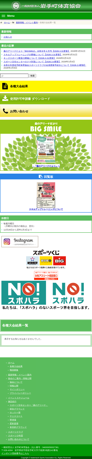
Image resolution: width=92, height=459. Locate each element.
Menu (8, 15)
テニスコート (16, 416)
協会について (16, 382)
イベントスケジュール (18, 398)
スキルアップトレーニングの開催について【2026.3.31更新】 (33, 54)
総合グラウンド (17, 409)
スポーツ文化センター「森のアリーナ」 (29, 405)
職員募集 (14, 370)
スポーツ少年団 (15, 435)
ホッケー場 (15, 412)
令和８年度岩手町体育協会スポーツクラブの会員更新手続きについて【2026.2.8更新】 (45, 65)
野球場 (13, 420)
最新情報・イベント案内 (27, 23)
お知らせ (8, 37)
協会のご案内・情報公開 (19, 378)
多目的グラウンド (18, 427)
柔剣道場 (14, 423)
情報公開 (14, 386)
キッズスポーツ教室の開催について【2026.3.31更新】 (30, 58)
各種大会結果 (16, 366)
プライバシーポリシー (20, 393)
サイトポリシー (17, 389)
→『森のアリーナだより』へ (46, 166)
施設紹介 (12, 401)
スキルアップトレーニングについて (46, 209)
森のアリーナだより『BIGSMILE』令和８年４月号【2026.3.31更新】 (37, 51)
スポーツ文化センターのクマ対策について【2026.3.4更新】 (32, 61)
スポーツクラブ (15, 432)
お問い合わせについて (18, 439)
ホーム (7, 23)
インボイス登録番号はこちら (15, 453)
